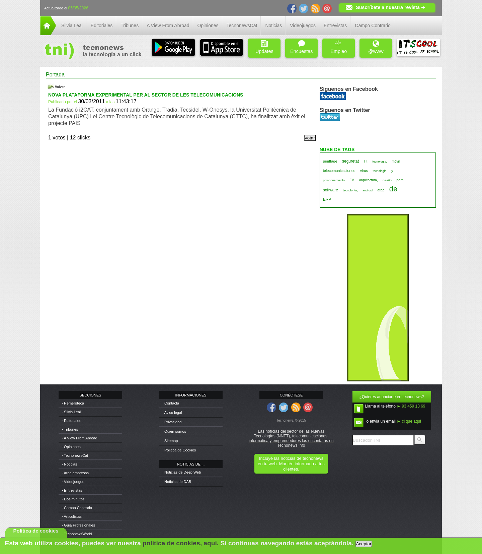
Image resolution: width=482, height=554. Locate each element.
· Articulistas (72, 516)
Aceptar (364, 543)
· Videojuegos (73, 482)
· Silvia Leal (71, 412)
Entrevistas (335, 25)
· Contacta (170, 403)
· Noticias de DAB (176, 482)
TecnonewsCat (242, 25)
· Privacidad (171, 422)
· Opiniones (71, 447)
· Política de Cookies (179, 450)
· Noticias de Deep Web (181, 472)
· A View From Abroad (79, 438)
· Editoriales (71, 421)
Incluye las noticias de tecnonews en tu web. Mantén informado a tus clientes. (291, 464)
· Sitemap (170, 441)
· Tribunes (70, 429)
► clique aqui (409, 421)
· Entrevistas (72, 490)
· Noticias (69, 464)
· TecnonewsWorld (77, 534)
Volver (60, 87)
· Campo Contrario (77, 508)
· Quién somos (174, 431)
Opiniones (208, 25)
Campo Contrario (373, 25)
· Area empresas (75, 473)
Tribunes (129, 25)
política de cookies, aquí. (181, 543)
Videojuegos (303, 25)
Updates (264, 47)
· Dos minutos (73, 499)
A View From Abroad (168, 25)
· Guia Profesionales (78, 525)
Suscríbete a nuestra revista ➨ (390, 7)
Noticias (273, 25)
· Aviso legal (172, 413)
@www (376, 47)
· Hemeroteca (73, 403)
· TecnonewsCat (75, 455)
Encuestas (301, 47)
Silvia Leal (72, 25)
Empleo (338, 47)
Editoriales (101, 25)
